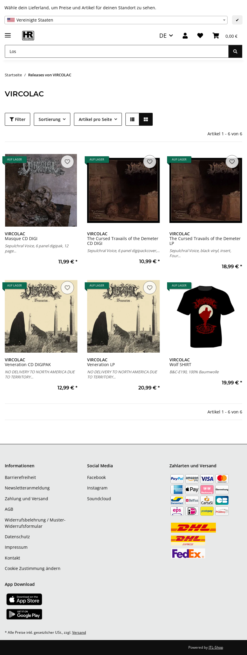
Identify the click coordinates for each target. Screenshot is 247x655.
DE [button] (163, 35)
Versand (79, 632)
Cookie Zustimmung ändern (32, 568)
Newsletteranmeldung (27, 488)
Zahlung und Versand (26, 498)
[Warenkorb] (225, 36)
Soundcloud (99, 498)
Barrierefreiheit (20, 477)
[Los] (117, 51)
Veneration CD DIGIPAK (28, 362)
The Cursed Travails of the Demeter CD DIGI (122, 238)
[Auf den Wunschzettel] (67, 161)
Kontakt (12, 558)
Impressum (16, 547)
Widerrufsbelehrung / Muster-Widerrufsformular (35, 523)
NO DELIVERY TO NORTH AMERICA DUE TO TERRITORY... (40, 374)
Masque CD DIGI (21, 236)
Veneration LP (101, 362)
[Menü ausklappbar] (8, 33)
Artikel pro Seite (95, 119)
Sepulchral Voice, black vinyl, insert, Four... (200, 253)
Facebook (96, 477)
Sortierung (49, 119)
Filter (17, 119)
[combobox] (116, 20)
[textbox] (116, 20)
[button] (185, 36)
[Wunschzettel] (200, 36)
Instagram (97, 488)
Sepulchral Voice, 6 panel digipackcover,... (123, 250)
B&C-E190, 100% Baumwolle (194, 371)
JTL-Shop (216, 647)
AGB (9, 509)
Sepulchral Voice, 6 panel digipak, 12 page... (36, 248)
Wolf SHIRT (180, 362)
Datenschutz (17, 536)
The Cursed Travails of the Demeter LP (205, 238)
